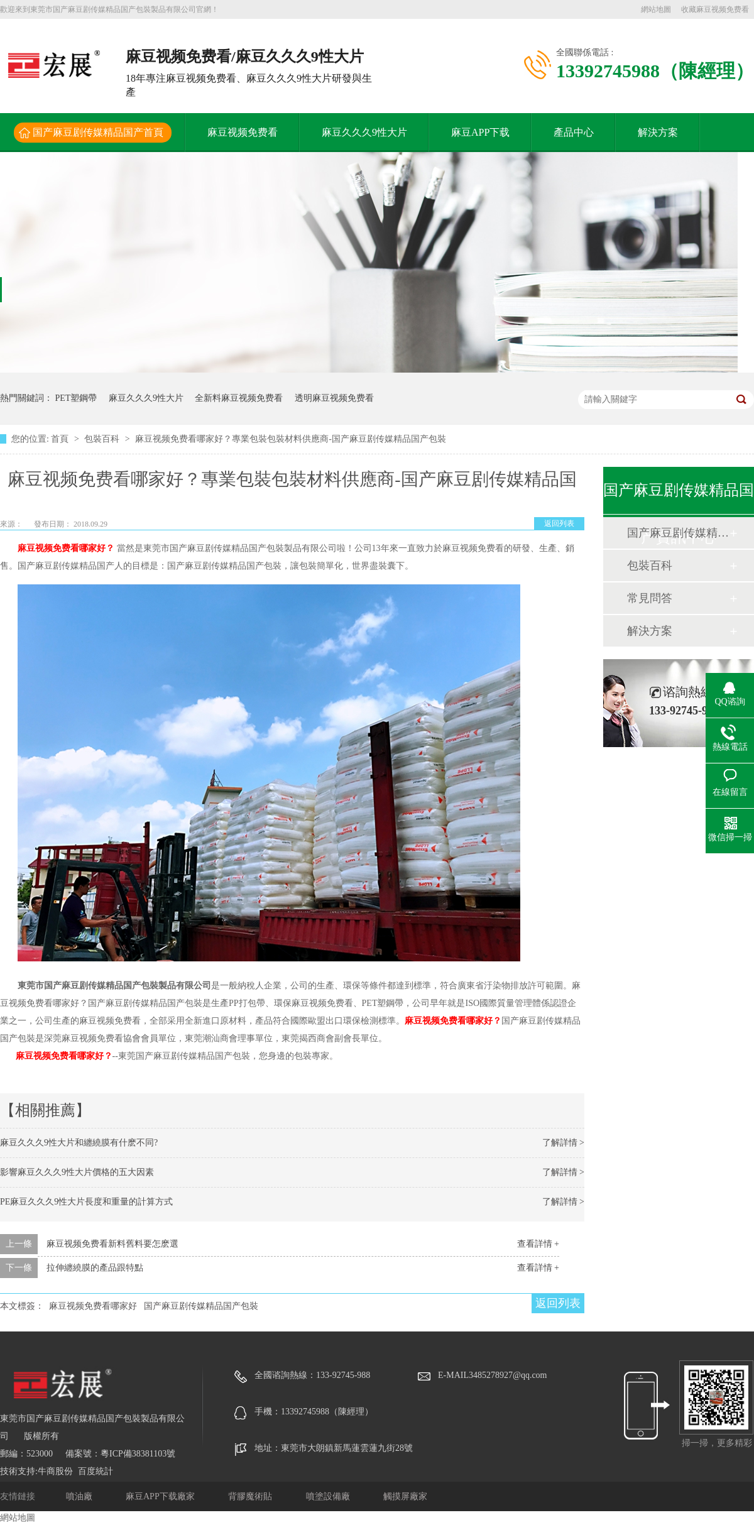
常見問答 (649, 598)
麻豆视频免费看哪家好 (93, 1306)
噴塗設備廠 (329, 1496)
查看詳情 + (538, 1244)
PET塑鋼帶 (76, 398)
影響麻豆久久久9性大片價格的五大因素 (77, 1172)
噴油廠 (80, 1496)
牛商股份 (55, 1471)
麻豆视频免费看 (242, 132)
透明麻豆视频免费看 (334, 398)
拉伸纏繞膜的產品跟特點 (94, 1267)
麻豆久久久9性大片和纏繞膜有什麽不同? (79, 1142)
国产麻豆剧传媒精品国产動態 (678, 533)
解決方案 (658, 132)
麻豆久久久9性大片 (364, 132)
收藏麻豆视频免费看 (715, 9)
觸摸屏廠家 (405, 1496)
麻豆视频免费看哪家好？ (453, 1020)
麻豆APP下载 (480, 132)
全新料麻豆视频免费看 (239, 398)
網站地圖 (656, 9)
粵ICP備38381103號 (138, 1453)
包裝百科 (103, 439)
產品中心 (574, 132)
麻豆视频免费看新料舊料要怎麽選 (112, 1244)
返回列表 (559, 523)
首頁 (61, 439)
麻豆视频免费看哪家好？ (64, 1056)
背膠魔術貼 (251, 1496)
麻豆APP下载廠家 (161, 1496)
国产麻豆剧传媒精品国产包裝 (201, 1306)
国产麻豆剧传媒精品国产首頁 (98, 132)
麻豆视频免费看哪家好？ (66, 548)
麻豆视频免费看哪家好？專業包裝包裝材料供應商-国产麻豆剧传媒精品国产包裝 (290, 439)
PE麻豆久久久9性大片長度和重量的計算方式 (86, 1201)
